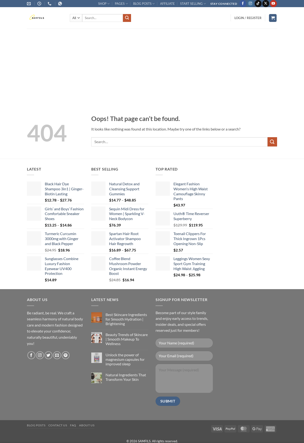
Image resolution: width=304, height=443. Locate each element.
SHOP (104, 3)
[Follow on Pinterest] (66, 355)
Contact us (57, 425)
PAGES (121, 3)
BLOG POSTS (144, 3)
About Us (86, 425)
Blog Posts (36, 425)
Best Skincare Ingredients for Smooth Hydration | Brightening (126, 319)
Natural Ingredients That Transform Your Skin (126, 377)
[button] (248, 18)
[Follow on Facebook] (242, 3)
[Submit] (127, 18)
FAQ (73, 425)
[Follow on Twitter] (48, 355)
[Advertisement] (152, 64)
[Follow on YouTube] (273, 3)
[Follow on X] (265, 3)
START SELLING (193, 3)
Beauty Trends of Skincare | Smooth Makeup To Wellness (127, 339)
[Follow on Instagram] (250, 3)
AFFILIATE (167, 3)
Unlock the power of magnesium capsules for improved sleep (125, 359)
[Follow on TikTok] (258, 3)
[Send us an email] (57, 355)
